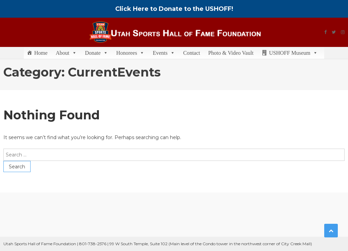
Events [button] (164, 53)
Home (41, 53)
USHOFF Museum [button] (293, 53)
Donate (96, 53)
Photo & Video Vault (231, 53)
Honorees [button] (130, 53)
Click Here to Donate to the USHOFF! (174, 9)
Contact (191, 53)
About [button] (66, 53)
